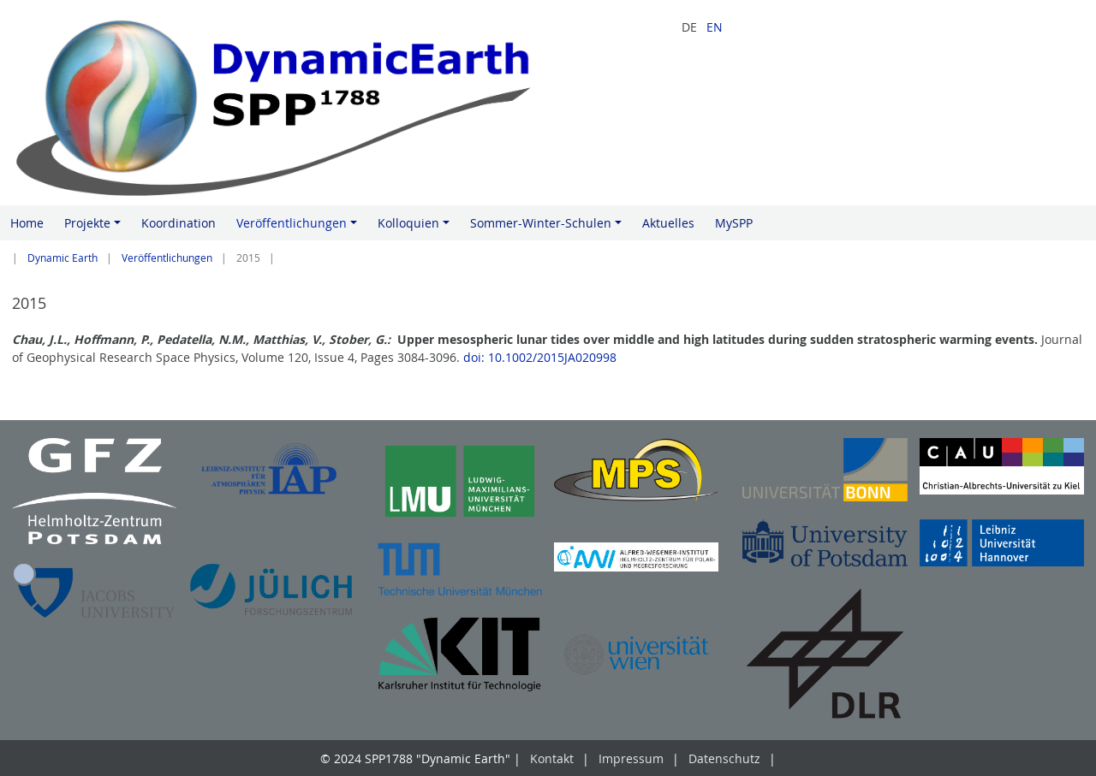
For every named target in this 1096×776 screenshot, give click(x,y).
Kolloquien (416, 227)
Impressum (631, 758)
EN (714, 27)
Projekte (95, 227)
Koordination (178, 223)
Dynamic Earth (62, 258)
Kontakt (552, 758)
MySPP (734, 223)
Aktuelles (668, 223)
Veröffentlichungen (299, 227)
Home (27, 223)
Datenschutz (724, 758)
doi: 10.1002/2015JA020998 (541, 357)
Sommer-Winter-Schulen (548, 227)
